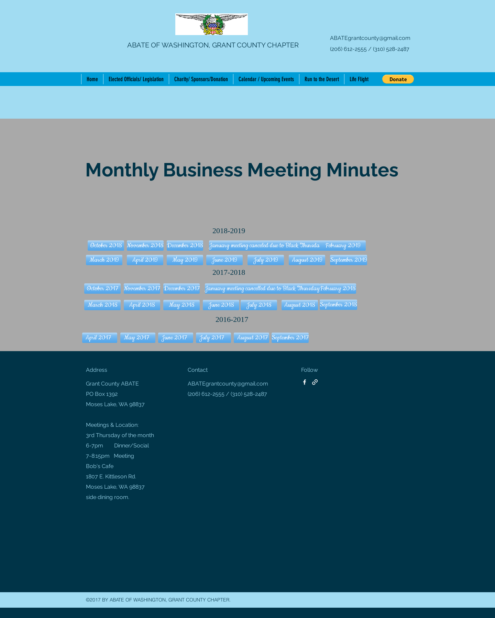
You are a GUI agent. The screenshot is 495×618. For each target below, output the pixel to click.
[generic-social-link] (314, 382)
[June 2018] (221, 305)
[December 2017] (181, 288)
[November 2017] (142, 288)
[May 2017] (137, 338)
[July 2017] (213, 338)
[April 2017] (99, 338)
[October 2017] (102, 288)
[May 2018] (181, 305)
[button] (398, 79)
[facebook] (304, 382)
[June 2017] (175, 338)
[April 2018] (142, 305)
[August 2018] (300, 305)
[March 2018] (102, 305)
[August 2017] (251, 338)
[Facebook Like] (343, 68)
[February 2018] (338, 288)
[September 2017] (290, 338)
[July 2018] (259, 305)
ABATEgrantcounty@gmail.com (370, 38)
